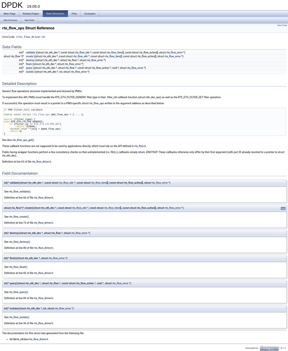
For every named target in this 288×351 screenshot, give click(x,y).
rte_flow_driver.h (31, 37)
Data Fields (282, 25)
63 (22, 161)
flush (29, 64)
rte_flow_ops (96, 103)
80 (24, 247)
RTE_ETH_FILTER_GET (47, 124)
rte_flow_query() (18, 292)
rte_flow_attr (82, 52)
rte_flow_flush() (18, 266)
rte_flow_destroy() (19, 241)
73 (24, 222)
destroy (30, 60)
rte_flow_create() (19, 216)
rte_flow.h (140, 146)
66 (24, 197)
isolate (30, 71)
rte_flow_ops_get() (23, 140)
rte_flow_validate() (19, 191)
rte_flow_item (115, 52)
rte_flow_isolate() (19, 317)
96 (24, 323)
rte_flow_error (174, 52)
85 (24, 273)
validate (30, 52)
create (29, 56)
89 (24, 298)
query (29, 67)
